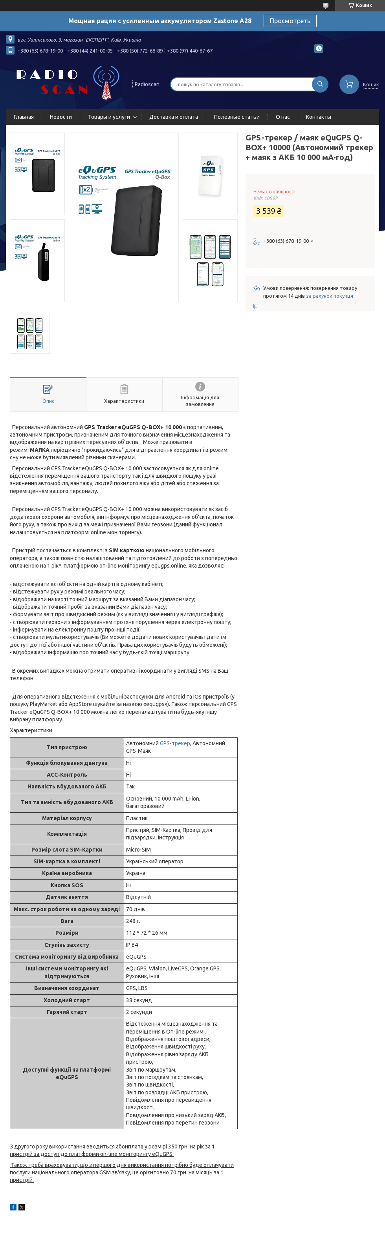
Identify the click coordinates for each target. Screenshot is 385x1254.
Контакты (318, 117)
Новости (61, 117)
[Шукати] (320, 84)
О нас (283, 117)
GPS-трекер (175, 743)
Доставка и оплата (173, 117)
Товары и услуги (109, 117)
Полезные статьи (237, 117)
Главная (24, 117)
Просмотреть (290, 20)
